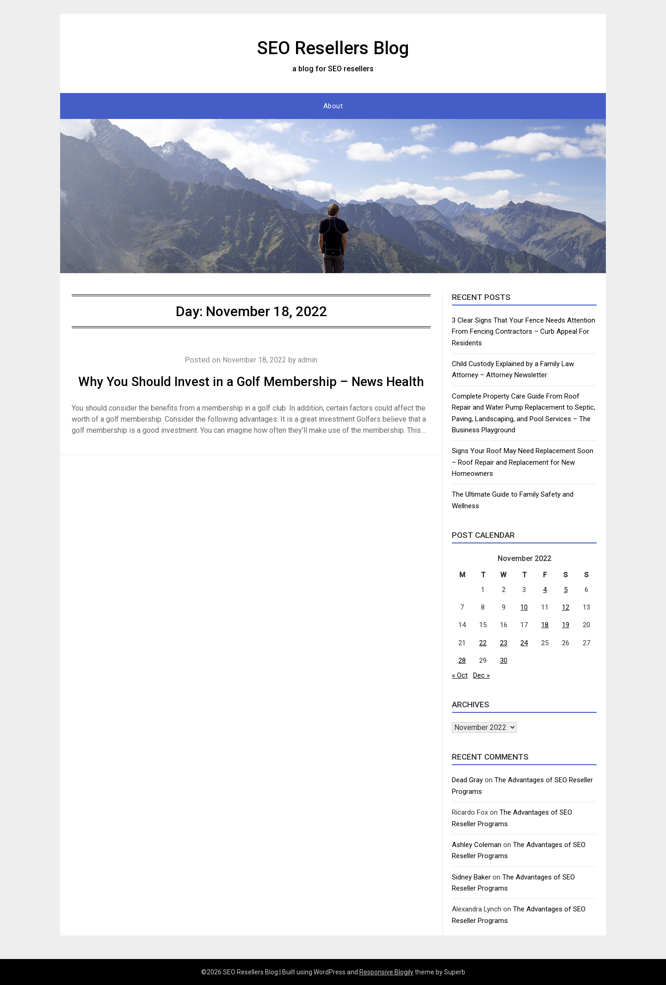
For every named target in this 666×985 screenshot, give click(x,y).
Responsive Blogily (386, 972)
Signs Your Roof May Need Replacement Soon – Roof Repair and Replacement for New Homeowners (522, 462)
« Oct (460, 675)
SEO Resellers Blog (333, 46)
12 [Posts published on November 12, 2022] (565, 607)
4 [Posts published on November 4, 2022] (545, 590)
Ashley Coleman (476, 845)
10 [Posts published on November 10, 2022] (524, 607)
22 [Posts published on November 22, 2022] (483, 643)
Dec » (481, 675)
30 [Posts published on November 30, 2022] (503, 660)
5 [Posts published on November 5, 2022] (565, 590)
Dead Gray (467, 780)
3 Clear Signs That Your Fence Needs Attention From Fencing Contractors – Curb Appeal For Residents (523, 331)
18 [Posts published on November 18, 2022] (545, 625)
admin (310, 359)
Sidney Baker (471, 877)
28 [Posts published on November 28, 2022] (462, 660)
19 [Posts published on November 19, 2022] (565, 625)
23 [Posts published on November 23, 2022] (503, 643)
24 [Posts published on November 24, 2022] (524, 643)
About (333, 106)
